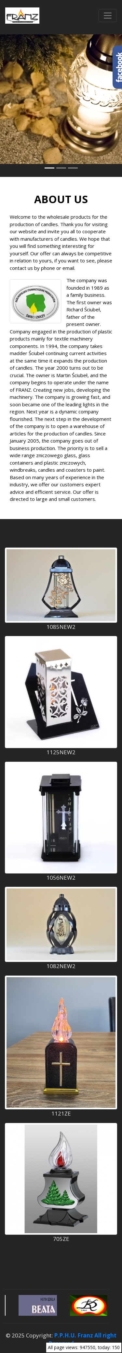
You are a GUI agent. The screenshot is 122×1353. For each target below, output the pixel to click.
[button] (9, 105)
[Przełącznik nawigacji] (108, 15)
